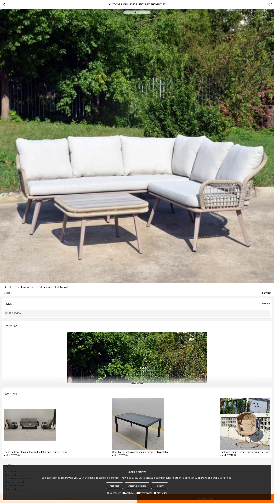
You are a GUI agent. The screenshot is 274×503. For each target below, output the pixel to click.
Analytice (128, 493)
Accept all (114, 485)
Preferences (144, 493)
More (265, 303)
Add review (15, 313)
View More (137, 383)
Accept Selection (137, 485)
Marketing (160, 493)
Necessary (114, 493)
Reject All (159, 485)
